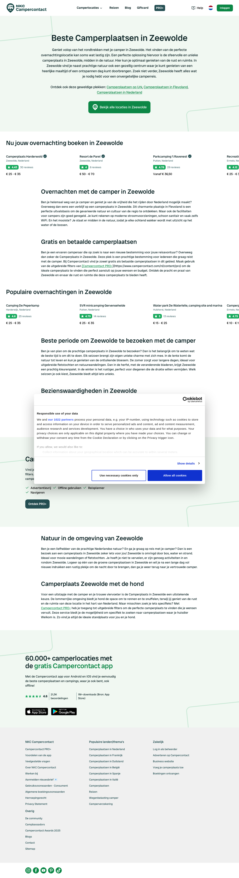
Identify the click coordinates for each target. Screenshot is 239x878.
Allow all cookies (175, 475)
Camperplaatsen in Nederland (119, 92)
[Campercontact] (29, 8)
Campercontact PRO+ (56, 608)
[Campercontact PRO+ (97, 266)
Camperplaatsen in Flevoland (166, 87)
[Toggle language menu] (210, 8)
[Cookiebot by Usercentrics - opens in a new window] (185, 400)
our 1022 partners (61, 419)
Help (197, 8)
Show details (186, 463)
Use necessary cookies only (119, 475)
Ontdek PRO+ (37, 504)
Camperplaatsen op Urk (124, 87)
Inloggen (225, 8)
